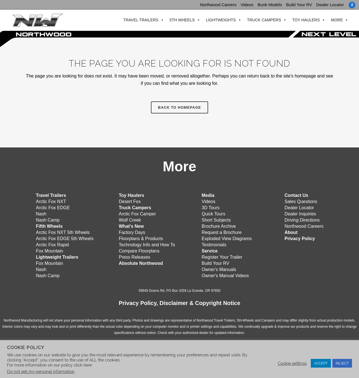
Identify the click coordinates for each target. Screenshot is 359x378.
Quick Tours (213, 213)
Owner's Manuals (219, 269)
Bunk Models (270, 4)
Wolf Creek (130, 219)
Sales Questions (301, 201)
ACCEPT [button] (321, 363)
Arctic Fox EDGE (53, 207)
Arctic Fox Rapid (52, 244)
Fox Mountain (49, 250)
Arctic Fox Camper (137, 213)
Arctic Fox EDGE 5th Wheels (64, 238)
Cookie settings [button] (292, 363)
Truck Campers (262, 20)
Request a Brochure (221, 231)
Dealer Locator (330, 4)
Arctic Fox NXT (51, 201)
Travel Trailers (138, 20)
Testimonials (214, 244)
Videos (247, 4)
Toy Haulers (304, 20)
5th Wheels (180, 20)
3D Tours (211, 207)
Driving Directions (302, 219)
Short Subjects (216, 219)
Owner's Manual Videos (225, 275)
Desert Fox (130, 201)
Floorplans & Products (141, 238)
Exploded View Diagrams (227, 238)
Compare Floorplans (139, 250)
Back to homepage (179, 107)
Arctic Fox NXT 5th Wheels (63, 231)
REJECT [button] (342, 363)
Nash (41, 213)
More (335, 20)
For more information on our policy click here (49, 365)
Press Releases (134, 256)
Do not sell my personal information (40, 371)
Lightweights (219, 20)
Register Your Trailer (222, 256)
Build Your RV (299, 4)
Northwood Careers (218, 4)
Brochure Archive (219, 225)
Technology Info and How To (147, 244)
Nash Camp (47, 219)
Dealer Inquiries (300, 213)
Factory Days (132, 231)
